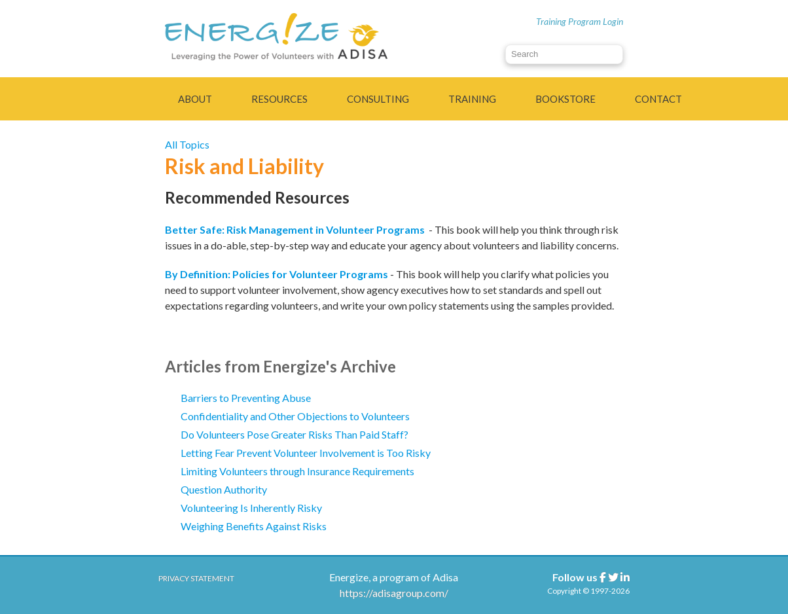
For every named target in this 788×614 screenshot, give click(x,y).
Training (472, 99)
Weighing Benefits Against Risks (254, 526)
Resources (279, 99)
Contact (658, 99)
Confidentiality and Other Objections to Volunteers (295, 416)
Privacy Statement (196, 578)
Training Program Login (579, 21)
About (195, 99)
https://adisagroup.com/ (394, 593)
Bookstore (565, 99)
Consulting (378, 99)
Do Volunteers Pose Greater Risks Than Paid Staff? (294, 434)
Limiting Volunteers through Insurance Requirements (297, 471)
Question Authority (224, 489)
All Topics (187, 144)
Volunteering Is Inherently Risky (251, 507)
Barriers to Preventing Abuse (246, 397)
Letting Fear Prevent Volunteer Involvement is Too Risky (306, 452)
